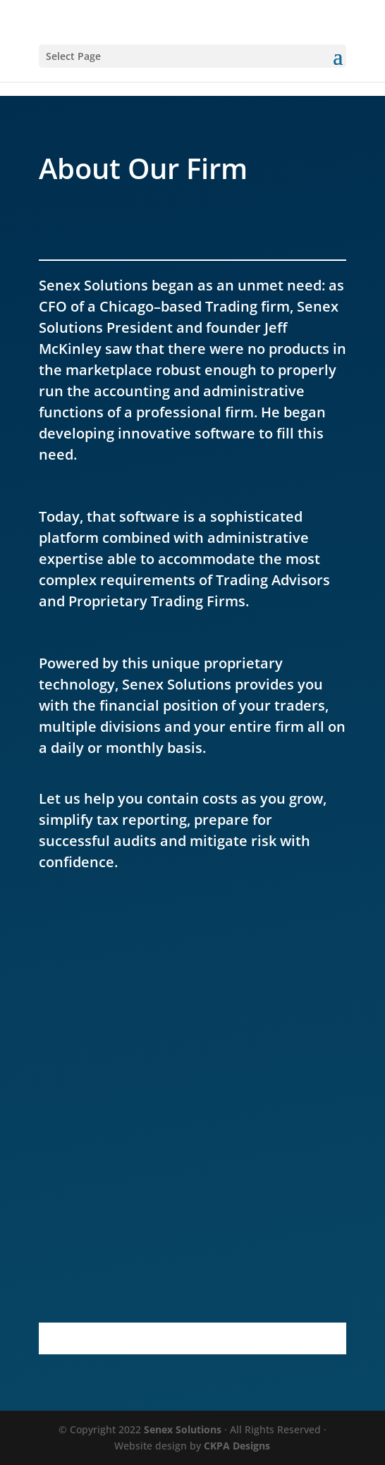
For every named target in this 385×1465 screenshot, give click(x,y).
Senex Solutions (182, 1429)
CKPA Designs (237, 1445)
